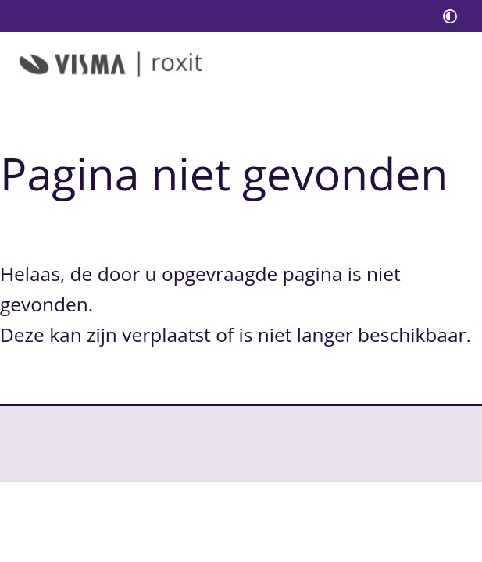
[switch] (450, 16)
